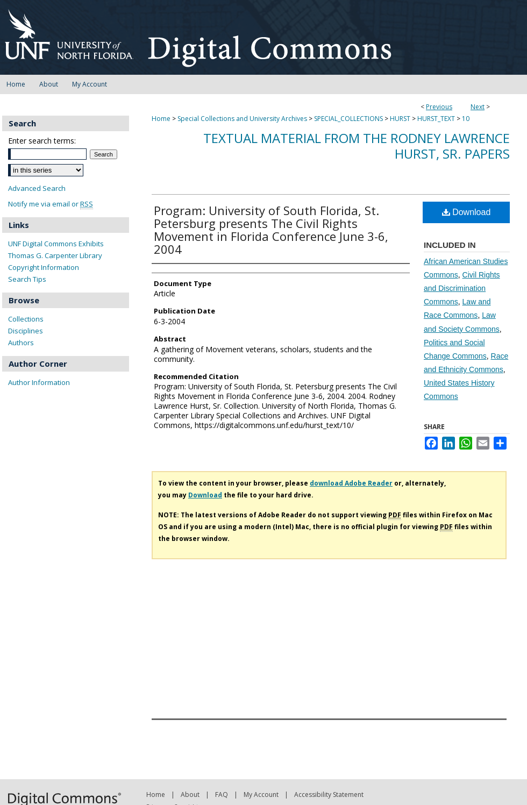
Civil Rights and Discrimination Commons (462, 288)
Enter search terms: (42, 141)
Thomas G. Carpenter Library (55, 255)
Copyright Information (43, 267)
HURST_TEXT (436, 118)
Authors (21, 342)
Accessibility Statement (329, 794)
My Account (261, 794)
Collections (26, 319)
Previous (439, 106)
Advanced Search (37, 188)
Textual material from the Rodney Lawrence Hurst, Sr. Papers (356, 145)
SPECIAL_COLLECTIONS (348, 118)
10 (465, 118)
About (190, 794)
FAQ (221, 794)
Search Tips (27, 279)
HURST (400, 118)
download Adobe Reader (351, 483)
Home (161, 118)
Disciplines (25, 331)
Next (478, 106)
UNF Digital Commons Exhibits (56, 243)
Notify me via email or (50, 204)
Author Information (39, 382)
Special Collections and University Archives (242, 118)
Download (466, 212)
